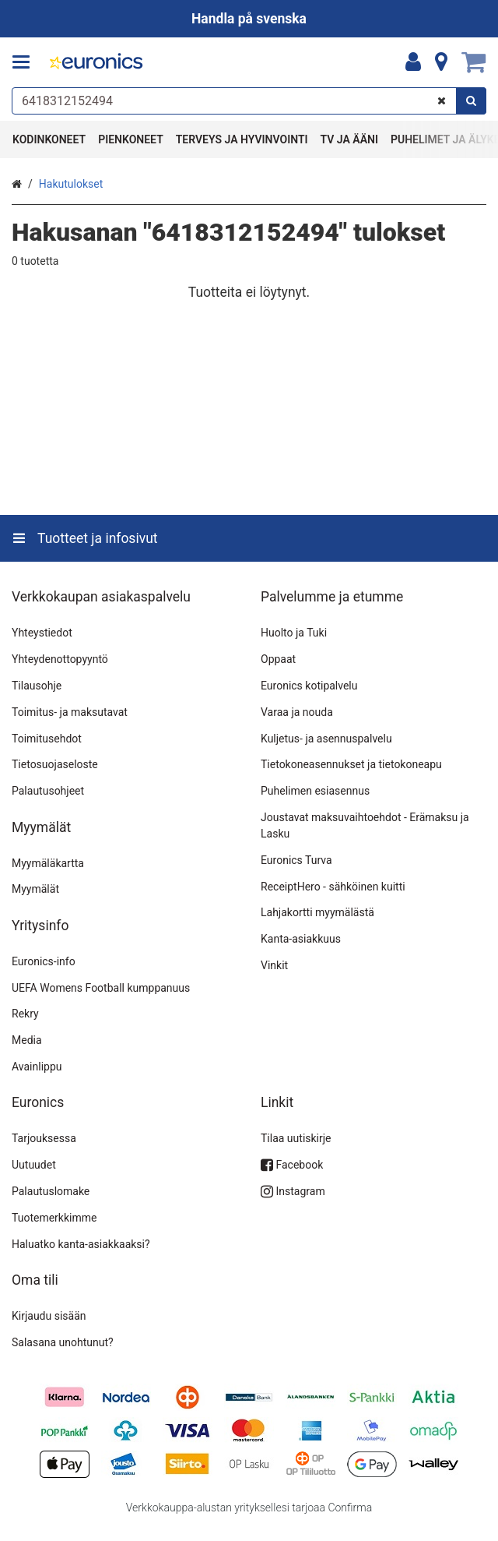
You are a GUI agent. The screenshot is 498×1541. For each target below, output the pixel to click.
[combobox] (249, 101)
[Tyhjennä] (441, 101)
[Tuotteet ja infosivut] (26, 62)
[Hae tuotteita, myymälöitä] (249, 101)
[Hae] (471, 101)
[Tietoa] (441, 62)
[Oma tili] (413, 62)
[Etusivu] (96, 62)
